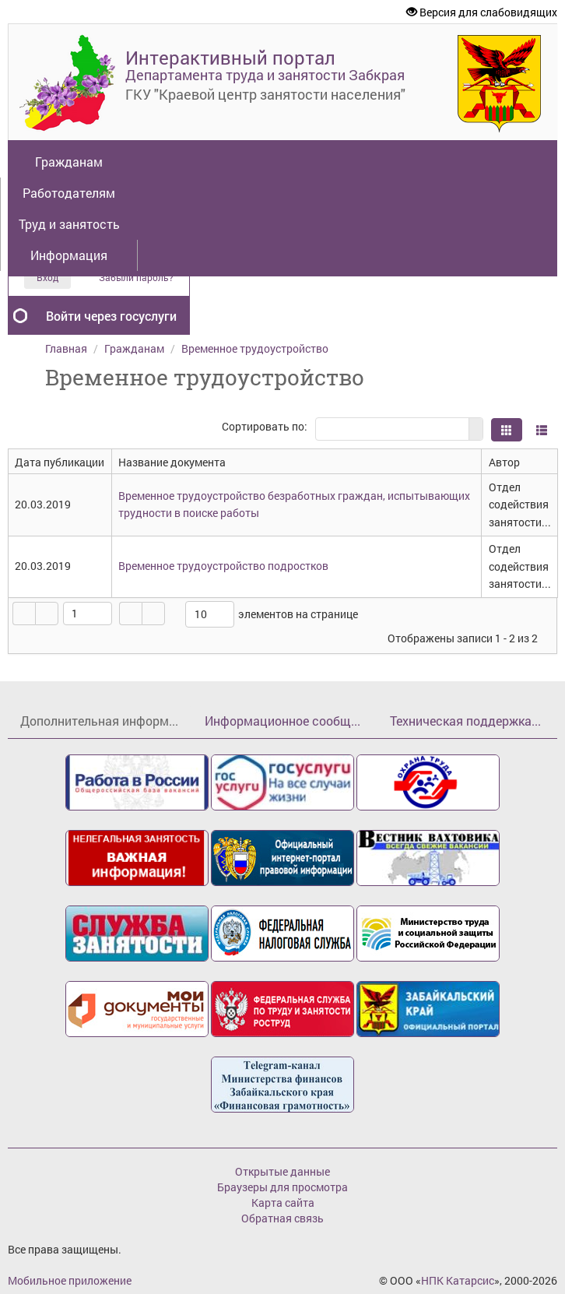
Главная (66, 348)
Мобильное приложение (70, 1280)
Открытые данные (282, 1171)
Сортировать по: (264, 426)
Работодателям (69, 193)
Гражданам (69, 161)
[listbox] (209, 614)
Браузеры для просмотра (282, 1187)
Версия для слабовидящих (481, 12)
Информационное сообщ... (282, 720)
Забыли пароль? (136, 277)
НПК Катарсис (457, 1280)
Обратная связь (282, 1218)
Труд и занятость (69, 224)
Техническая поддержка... (465, 720)
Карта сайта (282, 1202)
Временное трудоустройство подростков (223, 565)
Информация (68, 255)
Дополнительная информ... (99, 720)
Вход (47, 277)
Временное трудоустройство (254, 348)
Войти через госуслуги (111, 316)
